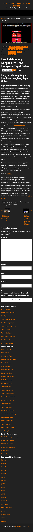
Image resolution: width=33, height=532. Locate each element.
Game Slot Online (6, 363)
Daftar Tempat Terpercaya (8, 359)
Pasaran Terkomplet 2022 (8, 336)
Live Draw (20, 49)
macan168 (4, 501)
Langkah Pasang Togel (7, 427)
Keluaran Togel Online (7, 444)
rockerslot (4, 511)
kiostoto (3, 460)
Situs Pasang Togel (6, 356)
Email (3, 273)
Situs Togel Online (6, 316)
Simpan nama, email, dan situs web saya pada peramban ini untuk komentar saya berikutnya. (15, 294)
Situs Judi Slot (5, 352)
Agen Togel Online (6, 309)
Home (3, 18)
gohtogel (3, 497)
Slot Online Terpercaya (7, 323)
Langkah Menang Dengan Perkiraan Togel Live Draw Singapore (27, 219)
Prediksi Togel (5, 450)
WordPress (18, 526)
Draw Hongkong (23, 46)
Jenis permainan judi (6, 366)
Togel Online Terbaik (6, 407)
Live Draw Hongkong (19, 125)
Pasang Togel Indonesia (7, 410)
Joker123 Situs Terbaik (7, 393)
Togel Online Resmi (6, 333)
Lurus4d (3, 521)
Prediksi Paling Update (7, 440)
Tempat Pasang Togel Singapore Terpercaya (5, 217)
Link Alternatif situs (6, 383)
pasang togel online (6, 507)
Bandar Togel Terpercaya (8, 312)
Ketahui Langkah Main (7, 421)
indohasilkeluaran (5, 514)
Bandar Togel (13, 46)
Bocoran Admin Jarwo (7, 343)
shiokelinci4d (4, 504)
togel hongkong (12, 204)
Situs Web (4, 282)
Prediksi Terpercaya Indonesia (9, 437)
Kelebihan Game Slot (7, 370)
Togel (19, 51)
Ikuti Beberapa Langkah (7, 376)
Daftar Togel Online (6, 380)
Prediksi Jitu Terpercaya (8, 447)
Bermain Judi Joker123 (7, 400)
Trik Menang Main (6, 431)
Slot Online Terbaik (6, 340)
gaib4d (3, 477)
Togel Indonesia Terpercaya (9, 414)
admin (20, 70)
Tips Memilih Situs (6, 387)
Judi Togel (12, 49)
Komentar (4, 237)
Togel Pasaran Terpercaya (8, 326)
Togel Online (12, 54)
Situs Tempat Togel (6, 349)
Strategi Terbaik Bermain (8, 397)
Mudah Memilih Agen (7, 417)
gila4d (3, 484)
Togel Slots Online (6, 330)
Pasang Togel (12, 51)
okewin (3, 518)
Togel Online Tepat (6, 424)
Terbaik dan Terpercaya (7, 390)
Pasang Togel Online (6, 373)
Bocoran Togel (5, 454)
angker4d (3, 463)
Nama (3, 264)
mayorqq (3, 480)
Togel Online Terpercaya (8, 319)
